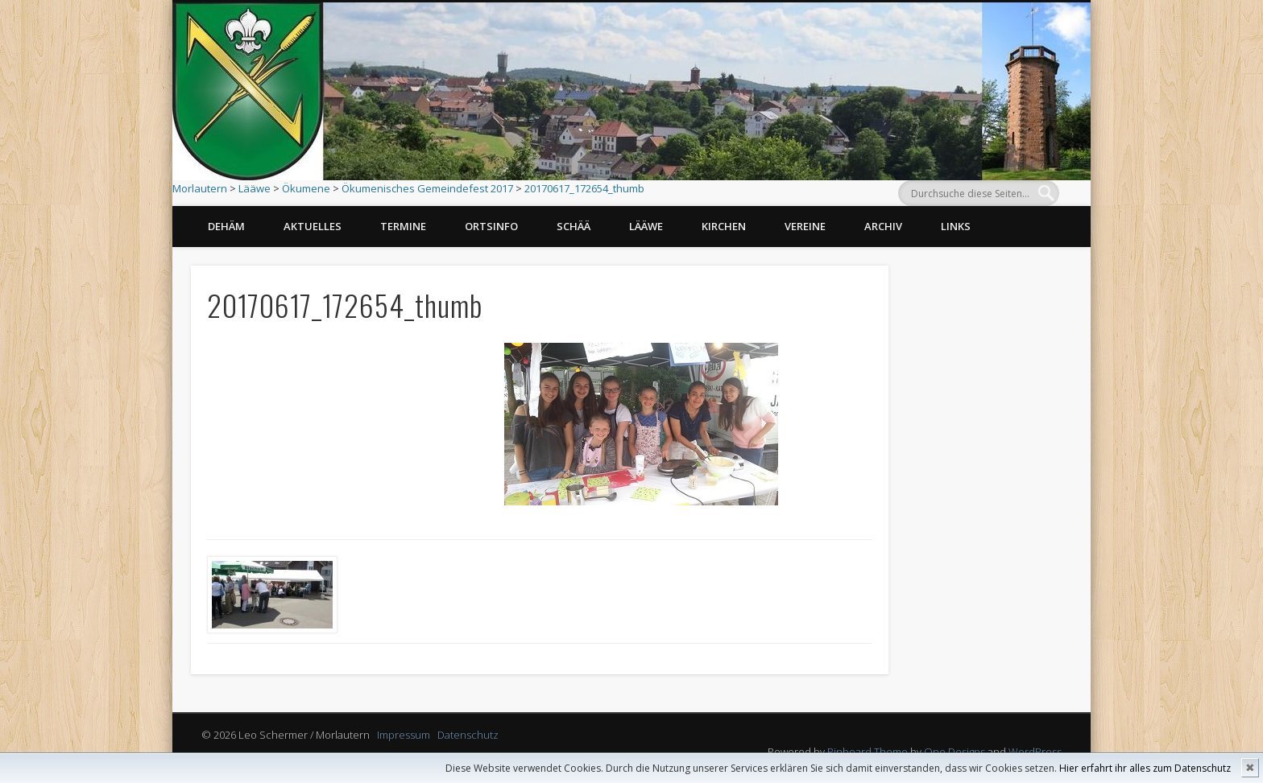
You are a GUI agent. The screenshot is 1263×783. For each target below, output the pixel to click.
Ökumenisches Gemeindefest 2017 (427, 188)
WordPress (1035, 751)
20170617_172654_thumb (584, 188)
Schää (573, 226)
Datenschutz (468, 734)
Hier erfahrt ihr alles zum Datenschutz (1145, 768)
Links (956, 226)
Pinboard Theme (867, 751)
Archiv (883, 226)
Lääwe (254, 188)
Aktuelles (313, 226)
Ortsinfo (491, 226)
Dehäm (226, 226)
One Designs (954, 751)
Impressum (403, 734)
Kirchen (724, 226)
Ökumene (306, 188)
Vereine (805, 226)
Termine (403, 226)
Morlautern (199, 188)
